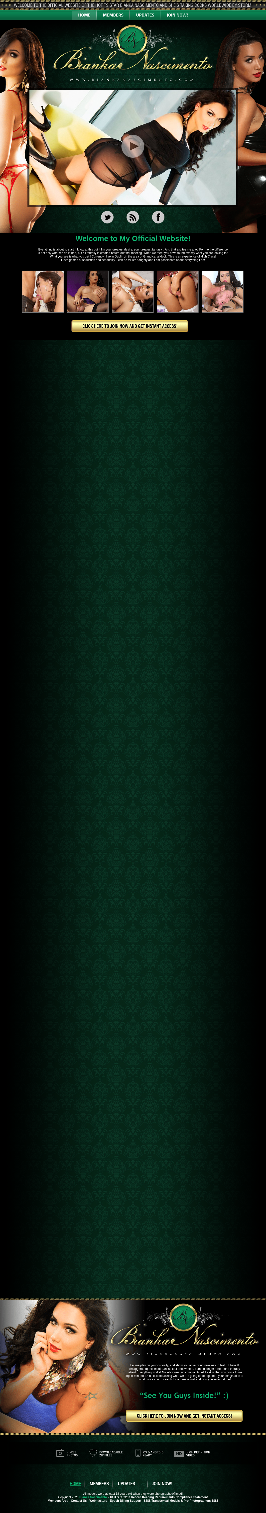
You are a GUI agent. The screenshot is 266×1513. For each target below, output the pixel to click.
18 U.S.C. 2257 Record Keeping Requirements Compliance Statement (159, 1497)
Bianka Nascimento (93, 1497)
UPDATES (145, 15)
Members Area (58, 1500)
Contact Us (79, 1500)
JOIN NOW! (177, 15)
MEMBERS (113, 15)
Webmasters (98, 1500)
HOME (84, 15)
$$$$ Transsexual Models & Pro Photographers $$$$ (181, 1500)
